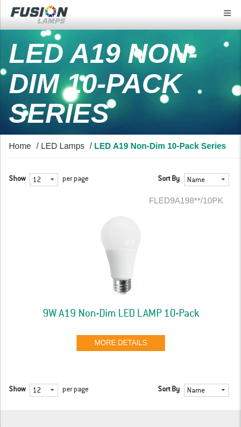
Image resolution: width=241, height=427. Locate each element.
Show (17, 179)
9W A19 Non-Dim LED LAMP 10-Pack (121, 314)
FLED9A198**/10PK (186, 200)
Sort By (169, 179)
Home (20, 146)
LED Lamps (62, 146)
